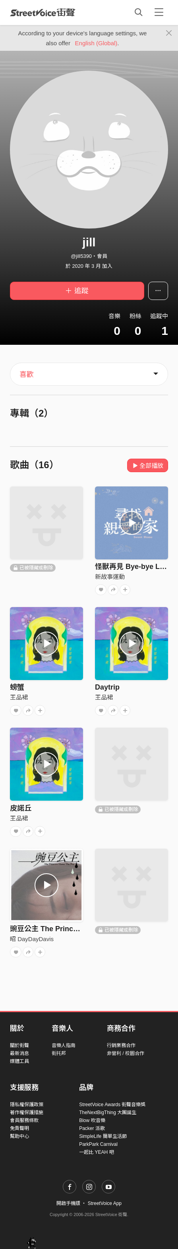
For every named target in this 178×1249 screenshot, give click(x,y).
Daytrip (107, 687)
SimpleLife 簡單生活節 (102, 1136)
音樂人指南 (63, 1045)
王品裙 (19, 697)
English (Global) (96, 43)
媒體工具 (19, 1061)
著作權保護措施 (26, 1112)
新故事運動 (110, 576)
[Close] (169, 33)
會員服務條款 (24, 1120)
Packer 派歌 (92, 1128)
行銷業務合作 (121, 1045)
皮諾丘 (20, 808)
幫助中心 (19, 1136)
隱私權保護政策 (26, 1104)
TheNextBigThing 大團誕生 (107, 1112)
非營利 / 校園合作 (125, 1053)
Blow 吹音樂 (92, 1120)
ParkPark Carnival (98, 1144)
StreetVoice (42, 12)
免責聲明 (19, 1128)
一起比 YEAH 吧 (96, 1152)
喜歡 (26, 375)
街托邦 (59, 1053)
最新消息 (19, 1053)
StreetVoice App (105, 1203)
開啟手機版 (68, 1203)
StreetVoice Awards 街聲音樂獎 (112, 1104)
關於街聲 (19, 1045)
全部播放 (147, 465)
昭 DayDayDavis (32, 939)
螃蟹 (17, 687)
